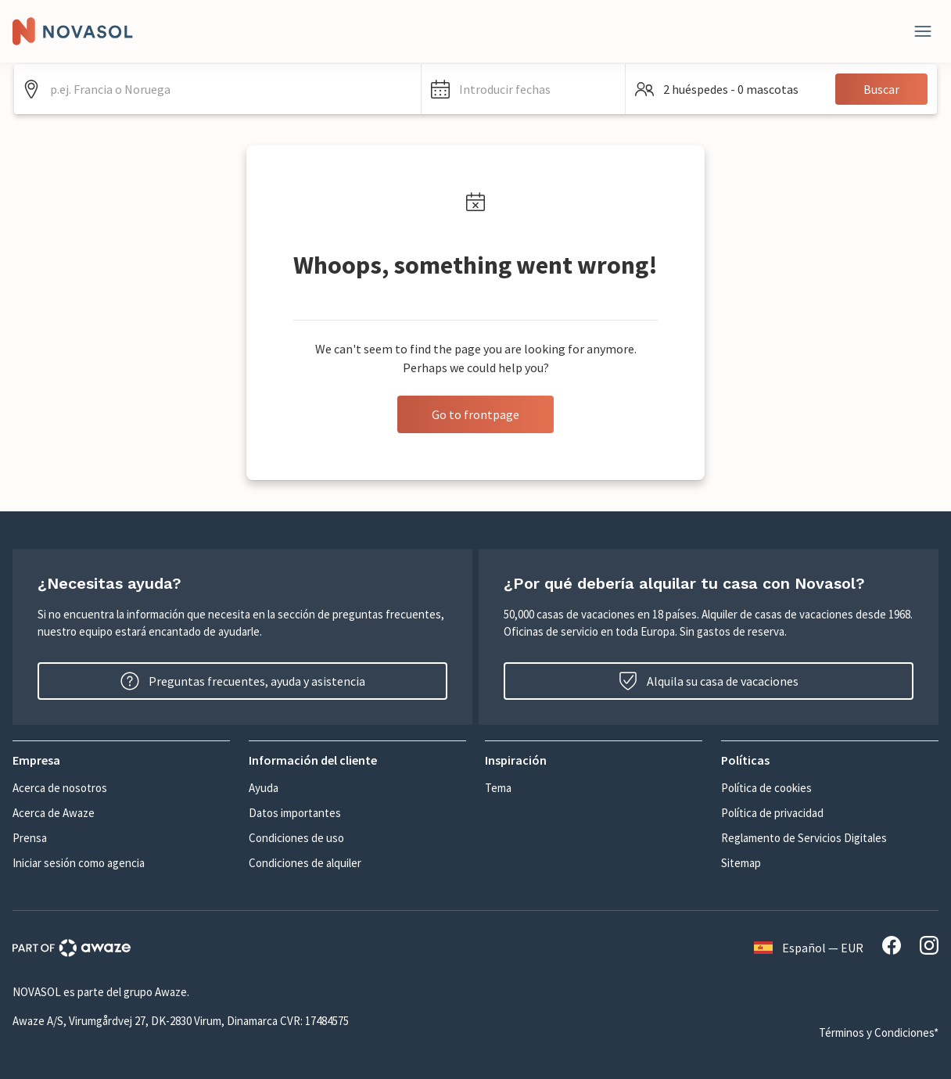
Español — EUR (808, 947)
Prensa (30, 837)
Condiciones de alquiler (305, 862)
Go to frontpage (475, 414)
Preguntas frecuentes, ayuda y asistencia (242, 681)
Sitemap (741, 862)
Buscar (881, 89)
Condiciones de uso (296, 837)
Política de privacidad (772, 812)
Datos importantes (295, 812)
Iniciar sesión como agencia (79, 862)
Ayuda (263, 787)
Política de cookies (766, 787)
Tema (498, 787)
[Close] (922, 31)
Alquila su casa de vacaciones (708, 681)
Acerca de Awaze (54, 812)
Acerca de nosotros (60, 787)
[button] (523, 89)
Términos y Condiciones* (878, 1032)
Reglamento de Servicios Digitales (804, 837)
